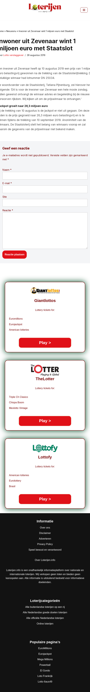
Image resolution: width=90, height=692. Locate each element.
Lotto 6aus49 (45, 681)
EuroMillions (45, 648)
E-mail (7, 183)
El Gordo (45, 670)
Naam (7, 169)
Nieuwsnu (11, 31)
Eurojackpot (45, 654)
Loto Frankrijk (45, 676)
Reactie (7, 210)
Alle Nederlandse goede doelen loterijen (45, 612)
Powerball (45, 665)
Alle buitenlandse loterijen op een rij (45, 607)
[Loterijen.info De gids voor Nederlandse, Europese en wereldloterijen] (45, 10)
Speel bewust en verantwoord (45, 549)
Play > (45, 342)
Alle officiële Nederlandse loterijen (45, 618)
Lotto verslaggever (13, 55)
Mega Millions (45, 659)
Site (4, 196)
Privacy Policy (45, 544)
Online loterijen (45, 623)
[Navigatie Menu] (84, 10)
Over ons (45, 527)
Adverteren (45, 538)
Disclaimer (45, 533)
